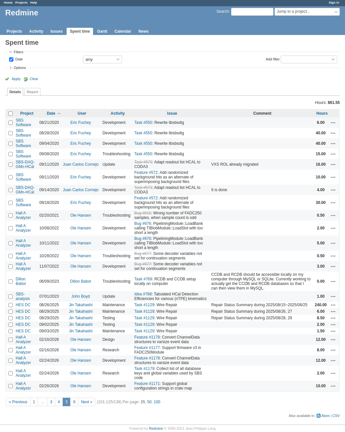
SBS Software (23, 122)
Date (18, 59)
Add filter (273, 59)
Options (20, 68)
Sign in (334, 2)
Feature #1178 (147, 337)
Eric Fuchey (81, 122)
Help (33, 2)
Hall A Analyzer (23, 215)
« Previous (18, 402)
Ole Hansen (81, 215)
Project (27, 113)
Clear (34, 79)
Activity (36, 31)
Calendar (123, 31)
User (82, 113)
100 (157, 402)
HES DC (23, 305)
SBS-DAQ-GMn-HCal (25, 164)
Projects (21, 2)
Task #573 (143, 162)
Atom (325, 416)
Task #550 (143, 122)
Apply (16, 79)
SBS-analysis (23, 296)
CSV (336, 416)
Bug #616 (142, 213)
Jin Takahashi (81, 305)
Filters (18, 52)
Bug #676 (142, 223)
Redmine (156, 428)
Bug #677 (142, 253)
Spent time (80, 31)
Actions (333, 122)
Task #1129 (144, 305)
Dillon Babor (21, 281)
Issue (172, 113)
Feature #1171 (147, 383)
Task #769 (143, 279)
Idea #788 (143, 294)
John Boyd (80, 296)
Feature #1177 (147, 347)
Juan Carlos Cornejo (81, 164)
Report (32, 92)
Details (15, 92)
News (143, 31)
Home (8, 2)
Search (222, 11)
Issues (57, 31)
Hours (322, 113)
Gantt (102, 31)
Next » (86, 402)
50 (149, 402)
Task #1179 (144, 368)
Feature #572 (146, 172)
